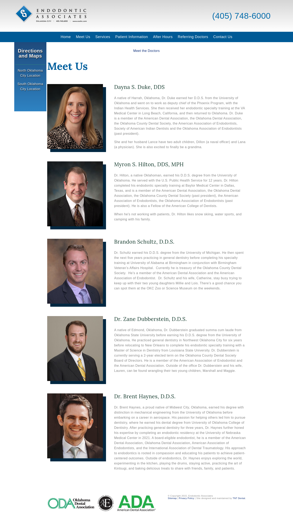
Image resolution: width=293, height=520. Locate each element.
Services (102, 37)
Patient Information (131, 37)
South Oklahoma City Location (30, 86)
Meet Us (83, 37)
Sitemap (172, 498)
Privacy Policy (186, 498)
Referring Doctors (193, 37)
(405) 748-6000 (240, 16)
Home (66, 37)
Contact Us (222, 37)
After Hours (163, 37)
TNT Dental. (239, 498)
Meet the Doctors (146, 51)
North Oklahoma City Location (30, 73)
